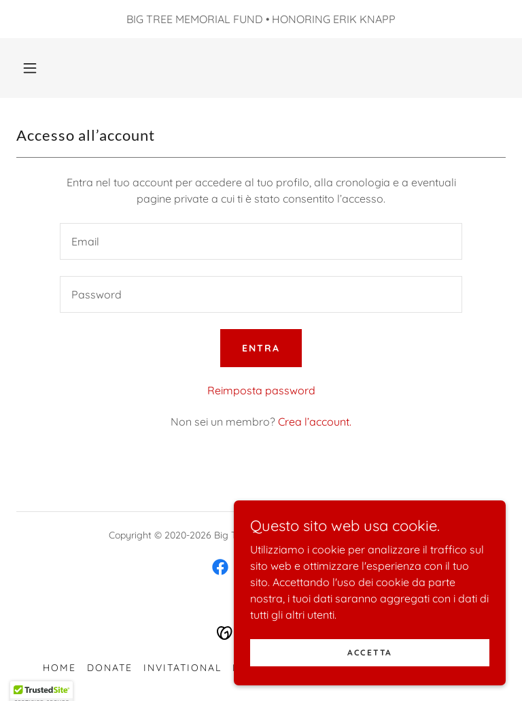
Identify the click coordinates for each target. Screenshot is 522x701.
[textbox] (261, 241)
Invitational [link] (182, 668)
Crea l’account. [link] (314, 421)
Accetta (369, 680)
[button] (30, 68)
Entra (261, 348)
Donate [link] (110, 668)
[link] (220, 567)
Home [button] (59, 668)
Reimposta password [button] (261, 390)
